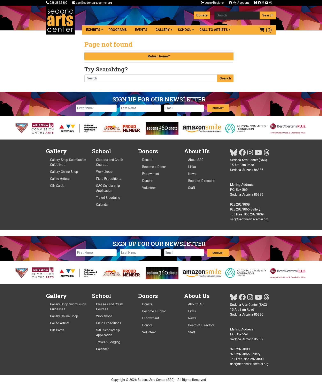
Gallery (162, 30)
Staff (191, 188)
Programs (117, 30)
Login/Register (212, 3)
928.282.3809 (57, 3)
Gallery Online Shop (64, 172)
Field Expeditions (108, 179)
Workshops (104, 172)
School (184, 30)
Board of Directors (201, 181)
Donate (202, 15)
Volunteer (149, 188)
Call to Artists (213, 30)
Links (192, 167)
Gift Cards (57, 186)
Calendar (102, 205)
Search (267, 15)
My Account (239, 3)
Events (141, 30)
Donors (147, 181)
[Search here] (237, 15)
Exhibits (93, 30)
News (192, 174)
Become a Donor (154, 167)
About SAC (196, 160)
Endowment (150, 174)
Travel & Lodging (108, 198)
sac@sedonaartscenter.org (92, 3)
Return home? (159, 56)
